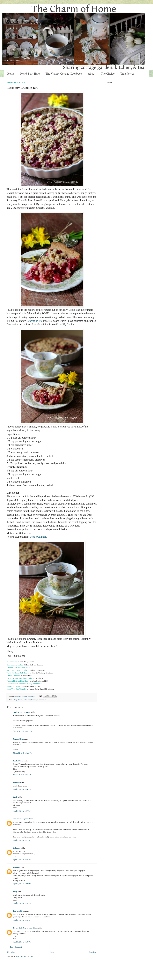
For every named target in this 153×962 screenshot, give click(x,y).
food (29, 700)
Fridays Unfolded (13, 675)
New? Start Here (30, 73)
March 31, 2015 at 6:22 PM (22, 731)
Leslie (15, 797)
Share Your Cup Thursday (17, 689)
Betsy (15, 892)
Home (10, 73)
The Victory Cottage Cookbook (63, 73)
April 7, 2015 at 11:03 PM (22, 942)
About (91, 73)
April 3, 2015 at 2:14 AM (22, 884)
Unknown (16, 848)
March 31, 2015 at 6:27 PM (22, 753)
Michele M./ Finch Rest (21, 712)
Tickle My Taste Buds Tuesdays (19, 673)
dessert (20, 700)
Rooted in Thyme (13, 686)
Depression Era (34, 320)
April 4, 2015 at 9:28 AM (22, 903)
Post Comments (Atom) (24, 956)
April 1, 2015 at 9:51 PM (21, 840)
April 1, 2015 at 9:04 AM (22, 789)
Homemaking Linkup (15, 665)
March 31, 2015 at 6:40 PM (22, 775)
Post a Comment (16, 947)
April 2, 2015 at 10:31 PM (22, 860)
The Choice (108, 73)
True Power (127, 73)
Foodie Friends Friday (15, 684)
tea (45, 700)
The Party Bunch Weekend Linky (20, 678)
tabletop (41, 700)
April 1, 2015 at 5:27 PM (21, 811)
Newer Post (11, 952)
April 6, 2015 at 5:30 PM (21, 920)
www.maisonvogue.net (21, 819)
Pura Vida (17, 783)
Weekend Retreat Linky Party (18, 681)
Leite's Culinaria (38, 536)
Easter (25, 700)
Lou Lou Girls (18, 911)
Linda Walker (18, 761)
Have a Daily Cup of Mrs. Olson (25, 928)
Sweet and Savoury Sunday (17, 670)
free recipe (34, 700)
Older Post (92, 952)
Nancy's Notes (18, 739)
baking (15, 700)
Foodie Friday (12, 662)
